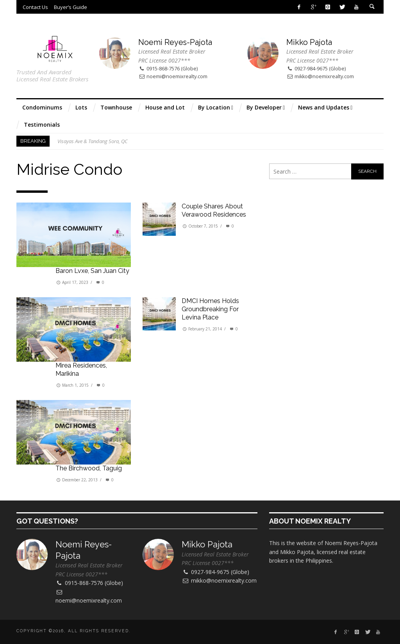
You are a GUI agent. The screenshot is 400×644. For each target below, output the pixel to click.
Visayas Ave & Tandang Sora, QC (92, 141)
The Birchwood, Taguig (88, 468)
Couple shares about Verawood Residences (214, 210)
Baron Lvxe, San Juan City (92, 270)
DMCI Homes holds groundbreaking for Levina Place (210, 309)
